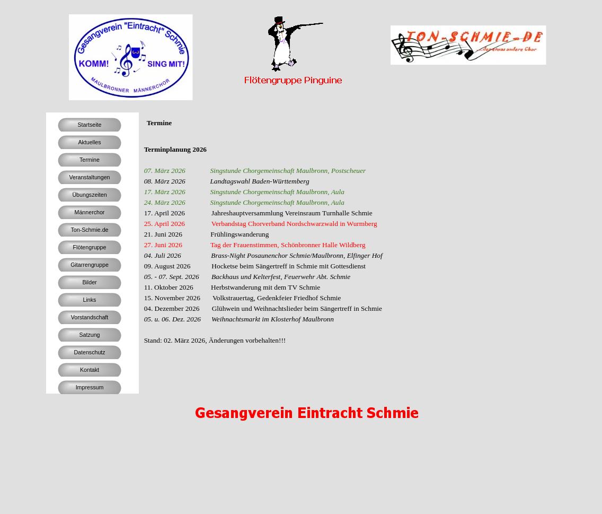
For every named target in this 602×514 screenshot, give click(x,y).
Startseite (89, 124)
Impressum (90, 387)
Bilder (89, 282)
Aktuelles (89, 142)
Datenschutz (89, 352)
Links (89, 300)
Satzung (89, 335)
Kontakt (89, 370)
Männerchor (90, 212)
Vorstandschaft (90, 317)
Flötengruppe (90, 247)
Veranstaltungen (89, 177)
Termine (89, 159)
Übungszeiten (89, 194)
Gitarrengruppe (89, 265)
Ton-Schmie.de (89, 229)
